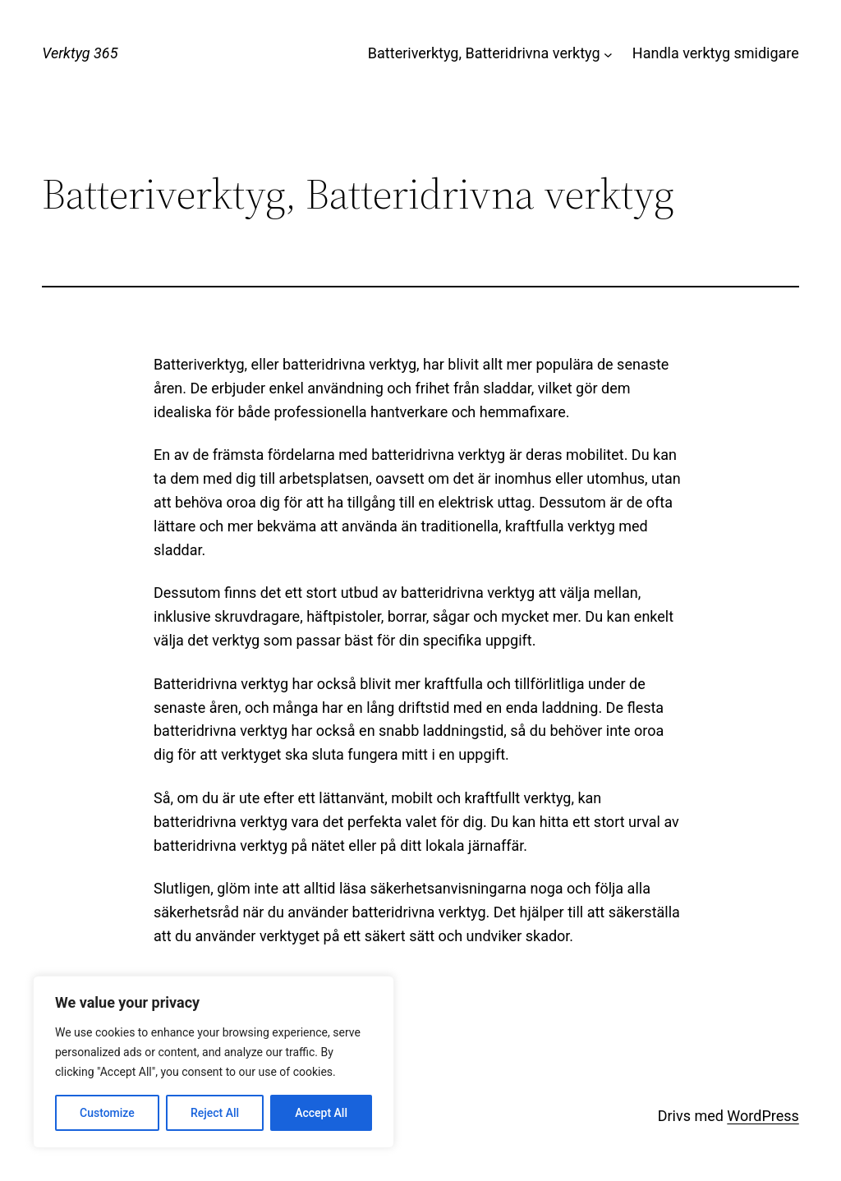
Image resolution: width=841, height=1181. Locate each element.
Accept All (321, 1112)
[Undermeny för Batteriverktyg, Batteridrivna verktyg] (608, 53)
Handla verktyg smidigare (715, 53)
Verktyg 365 (79, 53)
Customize (107, 1112)
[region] (213, 1062)
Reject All (215, 1112)
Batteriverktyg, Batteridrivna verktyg (484, 53)
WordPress (762, 1115)
